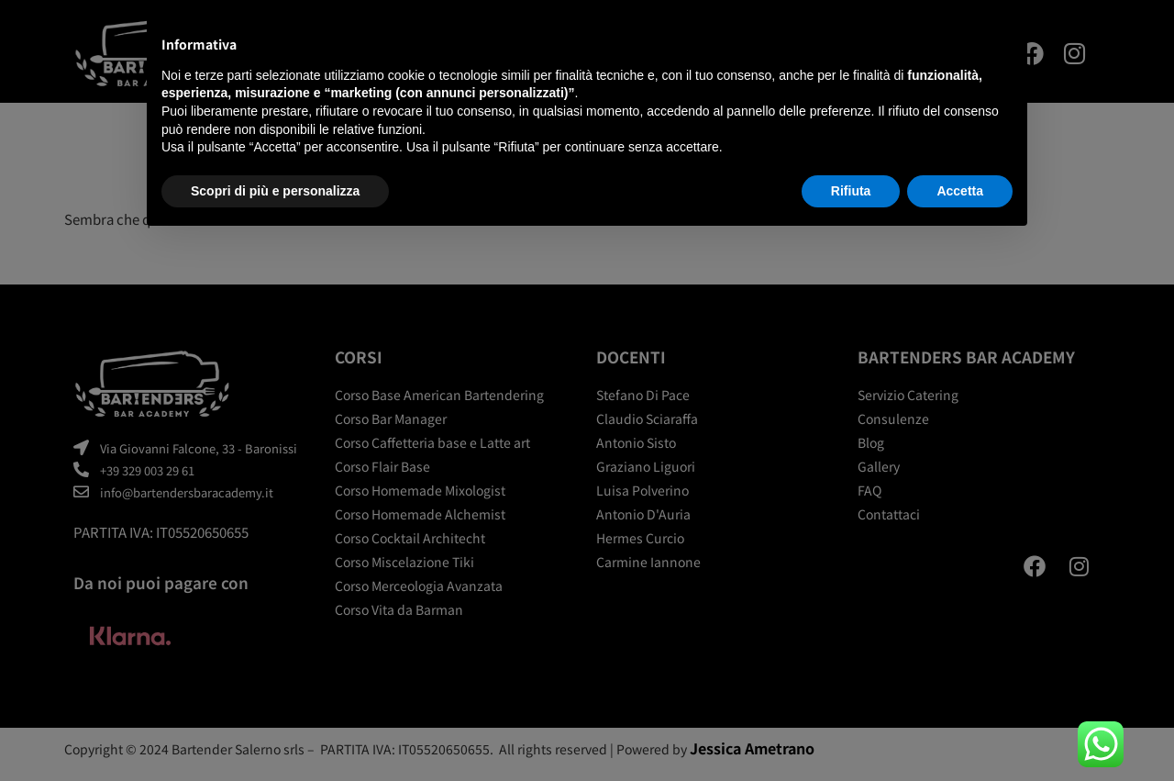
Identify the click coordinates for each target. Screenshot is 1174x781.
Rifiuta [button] (851, 191)
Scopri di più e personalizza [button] (275, 191)
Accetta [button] (959, 191)
